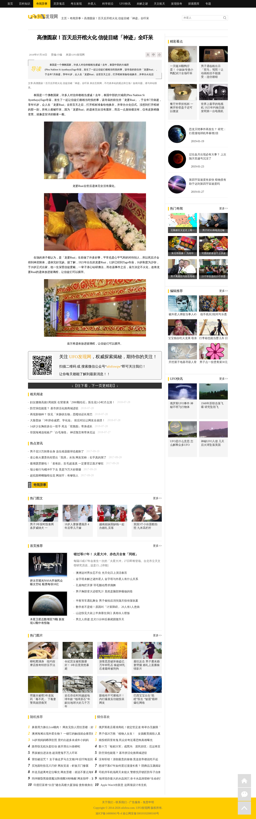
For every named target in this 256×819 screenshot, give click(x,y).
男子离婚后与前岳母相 (183, 276)
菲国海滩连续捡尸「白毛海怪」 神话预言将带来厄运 (62, 432)
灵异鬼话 (59, 3)
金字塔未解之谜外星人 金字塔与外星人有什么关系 (107, 579)
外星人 (92, 3)
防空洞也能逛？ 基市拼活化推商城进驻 (54, 408)
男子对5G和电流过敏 (213, 230)
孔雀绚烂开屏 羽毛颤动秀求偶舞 (96, 585)
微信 (244, 794)
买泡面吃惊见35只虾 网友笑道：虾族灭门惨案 (60, 765)
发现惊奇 (176, 3)
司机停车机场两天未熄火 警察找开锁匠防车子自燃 (130, 772)
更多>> (157, 498)
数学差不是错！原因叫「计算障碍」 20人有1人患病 (108, 606)
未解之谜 (142, 3)
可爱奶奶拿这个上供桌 (214, 253)
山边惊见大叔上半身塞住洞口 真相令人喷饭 (103, 613)
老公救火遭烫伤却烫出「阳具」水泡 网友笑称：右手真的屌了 (68, 457)
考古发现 (76, 3)
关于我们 (107, 802)
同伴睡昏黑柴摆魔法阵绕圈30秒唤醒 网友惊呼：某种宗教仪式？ (71, 778)
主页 (64, 18)
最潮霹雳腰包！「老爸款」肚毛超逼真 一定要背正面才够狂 (67, 463)
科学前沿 (107, 3)
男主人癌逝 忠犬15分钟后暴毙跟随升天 (100, 619)
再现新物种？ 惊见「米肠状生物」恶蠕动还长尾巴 (61, 414)
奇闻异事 (41, 3)
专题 (208, 3)
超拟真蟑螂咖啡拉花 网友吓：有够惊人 (54, 475)
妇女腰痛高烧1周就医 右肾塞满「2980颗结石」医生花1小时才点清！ (72, 402)
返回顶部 (244, 808)
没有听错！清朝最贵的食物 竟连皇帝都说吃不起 (128, 759)
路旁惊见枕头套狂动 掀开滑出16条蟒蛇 (56, 746)
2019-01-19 (197, 141)
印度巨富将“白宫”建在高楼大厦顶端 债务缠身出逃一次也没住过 (73, 785)
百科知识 (24, 3)
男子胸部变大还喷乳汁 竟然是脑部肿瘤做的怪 (104, 591)
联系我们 (121, 802)
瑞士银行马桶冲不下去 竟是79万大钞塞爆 (55, 469)
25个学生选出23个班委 (214, 276)
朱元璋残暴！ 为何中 (182, 253)
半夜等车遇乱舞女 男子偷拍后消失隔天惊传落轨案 (107, 600)
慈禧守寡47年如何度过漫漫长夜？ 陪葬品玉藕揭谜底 (131, 765)
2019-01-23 (197, 166)
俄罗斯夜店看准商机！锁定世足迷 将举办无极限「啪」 (133, 727)
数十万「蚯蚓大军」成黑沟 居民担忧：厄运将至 (129, 746)
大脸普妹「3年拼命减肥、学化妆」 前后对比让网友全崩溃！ (67, 420)
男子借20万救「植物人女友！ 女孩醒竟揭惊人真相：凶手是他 (138, 733)
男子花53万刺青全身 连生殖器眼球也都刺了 (57, 451)
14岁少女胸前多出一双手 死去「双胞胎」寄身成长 (61, 426)
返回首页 (244, 780)
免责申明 (148, 802)
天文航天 (159, 3)
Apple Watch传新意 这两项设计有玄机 (124, 785)
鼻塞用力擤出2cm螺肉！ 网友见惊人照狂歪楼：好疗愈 (65, 727)
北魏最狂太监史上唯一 (183, 230)
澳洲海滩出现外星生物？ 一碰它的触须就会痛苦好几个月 (67, 733)
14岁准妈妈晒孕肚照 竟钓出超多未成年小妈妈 (60, 740)
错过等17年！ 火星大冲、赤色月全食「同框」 (106, 554)
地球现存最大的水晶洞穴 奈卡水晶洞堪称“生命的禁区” (132, 778)
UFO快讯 (125, 3)
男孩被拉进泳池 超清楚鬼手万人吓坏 (54, 752)
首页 (10, 3)
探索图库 (193, 3)
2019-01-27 (197, 191)
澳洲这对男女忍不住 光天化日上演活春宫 (101, 572)
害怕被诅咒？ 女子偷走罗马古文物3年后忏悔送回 (62, 759)
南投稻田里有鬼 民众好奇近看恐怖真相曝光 (126, 740)
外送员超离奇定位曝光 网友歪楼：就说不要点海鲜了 (64, 772)
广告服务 (134, 802)
